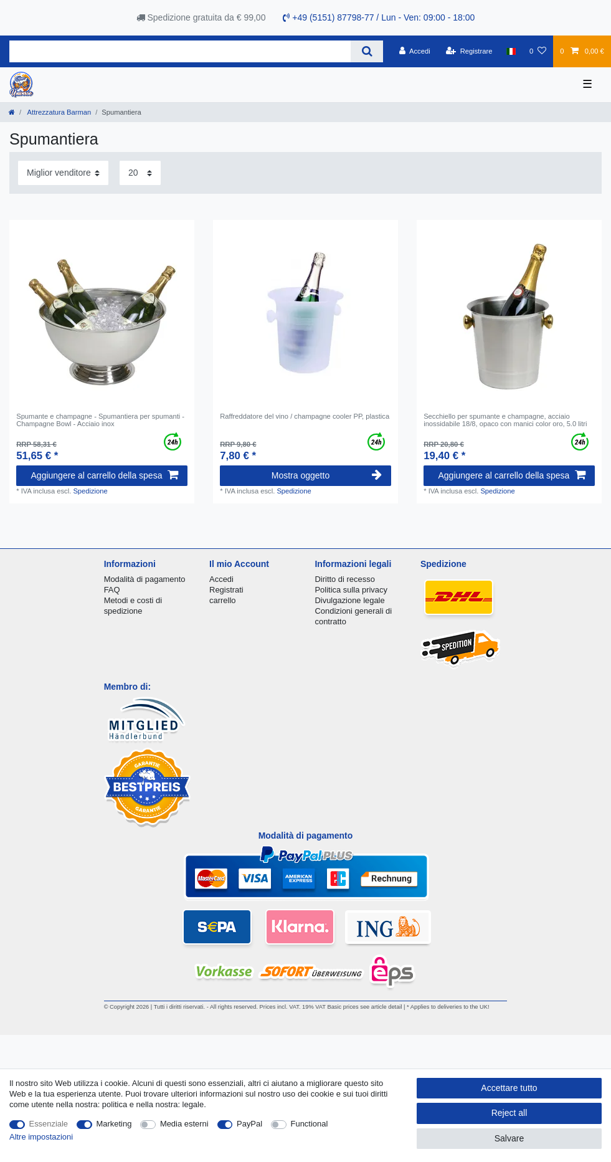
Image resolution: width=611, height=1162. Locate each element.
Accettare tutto (509, 1088)
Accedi (221, 579)
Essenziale (49, 1123)
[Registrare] (469, 51)
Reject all (509, 1113)
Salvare (509, 1138)
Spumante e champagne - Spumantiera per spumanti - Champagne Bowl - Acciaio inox (100, 419)
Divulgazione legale (349, 600)
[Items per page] (140, 173)
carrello (222, 600)
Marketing (114, 1123)
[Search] (366, 51)
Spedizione (90, 491)
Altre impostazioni (41, 1136)
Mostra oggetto (327, 475)
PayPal (249, 1123)
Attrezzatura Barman (58, 112)
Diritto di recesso (344, 579)
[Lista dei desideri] (538, 51)
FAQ (112, 589)
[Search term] (180, 51)
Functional (309, 1123)
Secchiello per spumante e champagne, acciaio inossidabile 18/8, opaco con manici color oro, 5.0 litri (505, 419)
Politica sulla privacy (351, 589)
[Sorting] (63, 173)
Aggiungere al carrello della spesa (104, 475)
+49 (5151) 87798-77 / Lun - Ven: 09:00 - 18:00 (379, 17)
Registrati (226, 589)
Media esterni (184, 1123)
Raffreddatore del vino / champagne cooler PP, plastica (304, 416)
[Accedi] (414, 51)
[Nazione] (511, 51)
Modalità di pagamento (145, 579)
